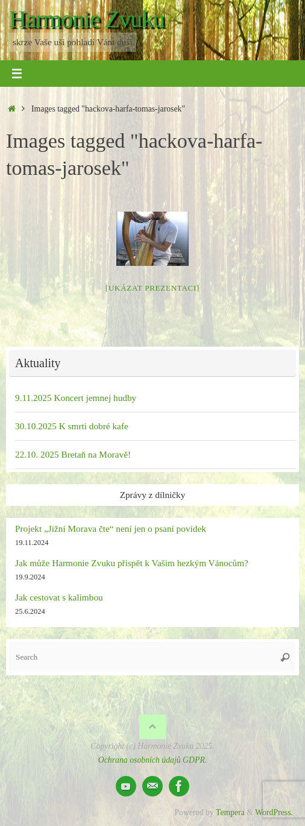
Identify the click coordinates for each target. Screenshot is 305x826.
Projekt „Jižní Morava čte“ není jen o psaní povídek (110, 528)
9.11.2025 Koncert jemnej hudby (75, 398)
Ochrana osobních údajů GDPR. (152, 760)
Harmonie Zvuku (87, 19)
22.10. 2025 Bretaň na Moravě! (73, 454)
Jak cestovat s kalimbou (59, 597)
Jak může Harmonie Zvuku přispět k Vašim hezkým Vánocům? (131, 563)
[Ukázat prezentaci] (152, 287)
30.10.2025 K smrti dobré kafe (71, 426)
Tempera (230, 812)
